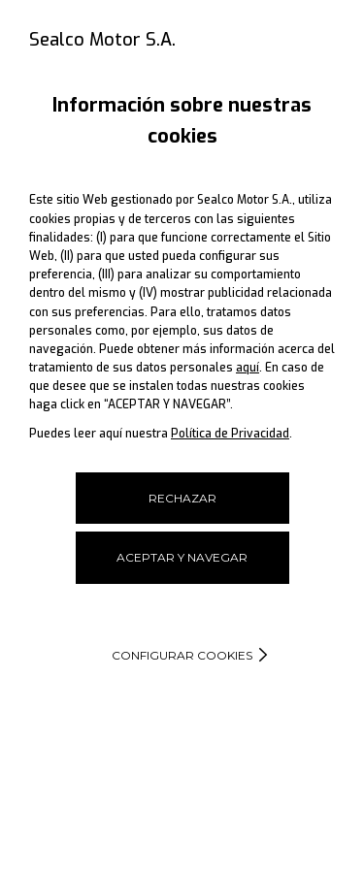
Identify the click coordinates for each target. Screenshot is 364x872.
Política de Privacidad (230, 433)
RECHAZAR (182, 498)
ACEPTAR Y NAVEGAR (182, 557)
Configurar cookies (182, 655)
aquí (247, 367)
